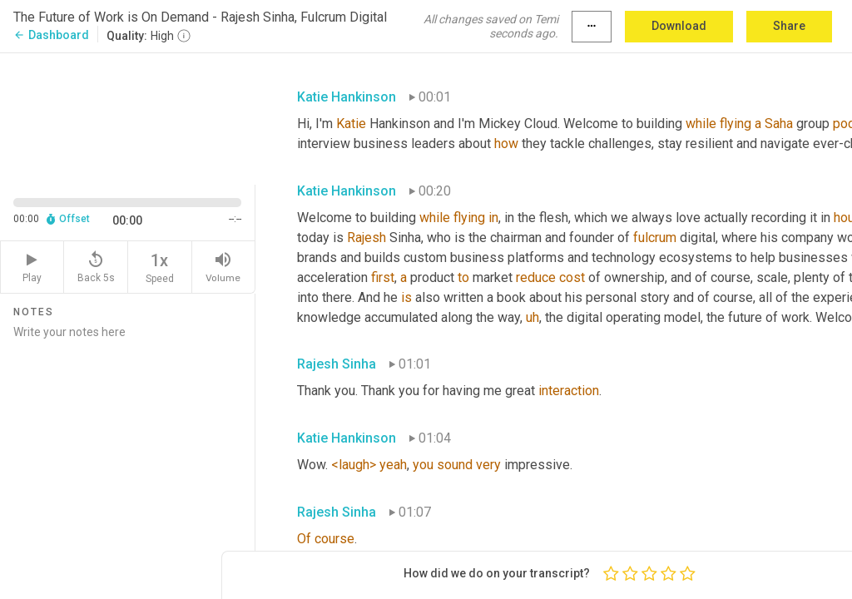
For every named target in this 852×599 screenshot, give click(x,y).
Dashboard (51, 35)
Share (789, 25)
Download (678, 25)
